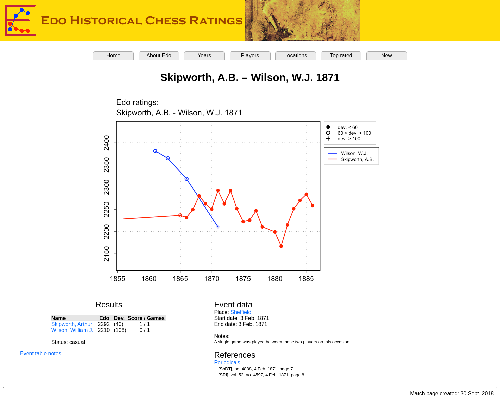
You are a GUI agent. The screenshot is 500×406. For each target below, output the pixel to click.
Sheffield (240, 312)
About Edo (158, 55)
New (386, 55)
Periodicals (227, 362)
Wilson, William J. (72, 330)
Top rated (341, 55)
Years (204, 55)
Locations (295, 55)
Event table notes (40, 353)
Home (113, 55)
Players (250, 55)
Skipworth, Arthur (71, 324)
